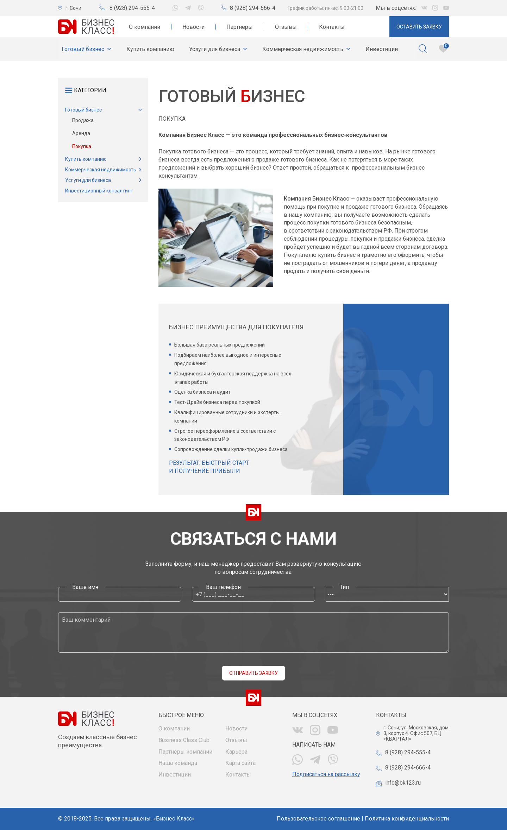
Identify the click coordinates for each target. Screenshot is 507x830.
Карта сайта (240, 763)
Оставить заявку (419, 27)
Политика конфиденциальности (407, 818)
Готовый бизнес (87, 49)
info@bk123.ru (403, 782)
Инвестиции (381, 49)
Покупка (81, 146)
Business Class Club (183, 740)
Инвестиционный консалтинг (99, 191)
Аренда (81, 133)
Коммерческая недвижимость (306, 49)
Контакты (332, 27)
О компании (144, 27)
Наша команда (177, 763)
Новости (193, 27)
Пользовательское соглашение (318, 818)
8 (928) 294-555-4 (132, 8)
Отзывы (286, 27)
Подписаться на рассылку (326, 774)
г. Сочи (73, 8)
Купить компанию (150, 49)
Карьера (236, 751)
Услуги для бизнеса (218, 49)
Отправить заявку (253, 673)
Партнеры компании (185, 751)
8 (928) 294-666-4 (252, 8)
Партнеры (239, 27)
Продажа (83, 120)
